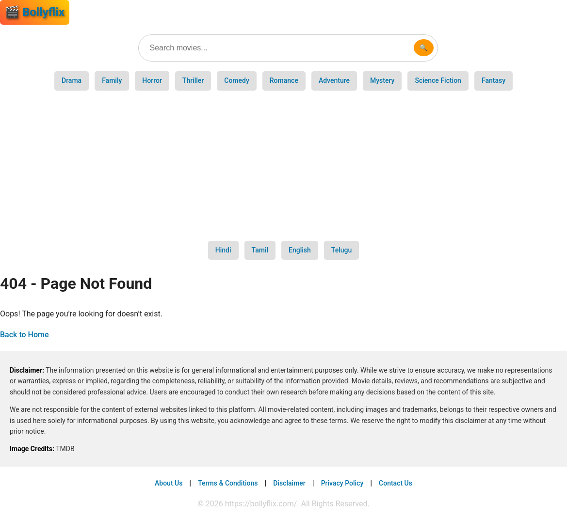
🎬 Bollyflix (35, 12)
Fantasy (493, 80)
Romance (284, 80)
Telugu (341, 250)
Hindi (223, 250)
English (300, 250)
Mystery (382, 80)
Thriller (193, 80)
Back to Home (24, 334)
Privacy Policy (342, 483)
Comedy (236, 80)
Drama (71, 80)
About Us (168, 483)
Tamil (260, 250)
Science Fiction (438, 80)
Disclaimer (289, 483)
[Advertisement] (283, 166)
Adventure (334, 80)
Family (112, 80)
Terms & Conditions (228, 483)
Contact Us (395, 483)
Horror (152, 80)
